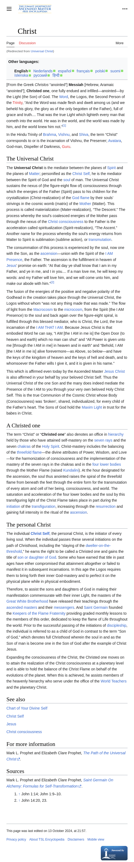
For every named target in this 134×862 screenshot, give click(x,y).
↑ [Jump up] (19, 794)
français (83, 71)
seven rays (103, 440)
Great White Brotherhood (27, 601)
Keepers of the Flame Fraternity (39, 613)
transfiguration (43, 506)
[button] (9, 9)
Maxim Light (92, 407)
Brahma (49, 134)
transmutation (100, 239)
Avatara (114, 141)
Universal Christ (42, 51)
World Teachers (114, 681)
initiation (13, 506)
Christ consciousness (65, 221)
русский (40, 75)
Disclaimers (76, 839)
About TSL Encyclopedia (46, 839)
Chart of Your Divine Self (26, 708)
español (64, 71)
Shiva (83, 134)
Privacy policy (16, 839)
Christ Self (81, 173)
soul (66, 180)
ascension (48, 253)
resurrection (106, 506)
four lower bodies (106, 464)
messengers (64, 607)
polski (100, 71)
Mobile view (95, 839)
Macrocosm (43, 309)
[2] (52, 282)
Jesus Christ (114, 371)
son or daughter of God (36, 557)
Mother (85, 203)
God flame (81, 198)
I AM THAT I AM (49, 327)
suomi (115, 71)
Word (63, 97)
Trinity (18, 102)
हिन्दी (56, 75)
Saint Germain (96, 607)
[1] (64, 125)
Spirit (111, 168)
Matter (34, 173)
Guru (66, 146)
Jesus (11, 265)
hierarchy (116, 434)
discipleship (116, 625)
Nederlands (43, 71)
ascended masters (21, 607)
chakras (24, 446)
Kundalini (71, 470)
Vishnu (64, 134)
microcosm (73, 309)
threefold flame (29, 452)
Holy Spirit (50, 446)
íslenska (21, 75)
